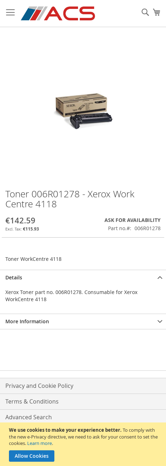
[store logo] (58, 13)
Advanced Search (28, 417)
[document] (84, 444)
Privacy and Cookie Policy (39, 386)
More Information (27, 321)
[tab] (83, 277)
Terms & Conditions (32, 401)
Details (13, 277)
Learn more (39, 443)
